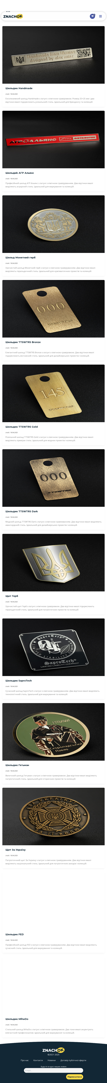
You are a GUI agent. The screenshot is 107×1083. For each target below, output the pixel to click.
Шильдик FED (14, 934)
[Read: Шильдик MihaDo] (53, 985)
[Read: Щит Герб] (53, 562)
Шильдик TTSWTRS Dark (21, 511)
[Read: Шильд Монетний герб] (53, 224)
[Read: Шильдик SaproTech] (53, 647)
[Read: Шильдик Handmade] (53, 54)
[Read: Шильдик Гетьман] (53, 731)
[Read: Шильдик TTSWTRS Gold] (53, 393)
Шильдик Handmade (18, 88)
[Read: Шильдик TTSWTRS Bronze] (53, 308)
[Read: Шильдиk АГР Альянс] (53, 139)
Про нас (25, 1060)
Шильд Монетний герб (20, 257)
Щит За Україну (15, 849)
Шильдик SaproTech (18, 680)
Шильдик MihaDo (16, 1019)
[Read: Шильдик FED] (53, 901)
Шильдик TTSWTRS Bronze (23, 342)
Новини (52, 1060)
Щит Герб (11, 596)
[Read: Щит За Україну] (53, 816)
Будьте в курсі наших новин (53, 1066)
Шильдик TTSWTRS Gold (21, 426)
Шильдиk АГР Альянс (19, 172)
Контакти (38, 1060)
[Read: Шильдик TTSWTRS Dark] (53, 477)
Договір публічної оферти (73, 1060)
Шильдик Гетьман (17, 765)
